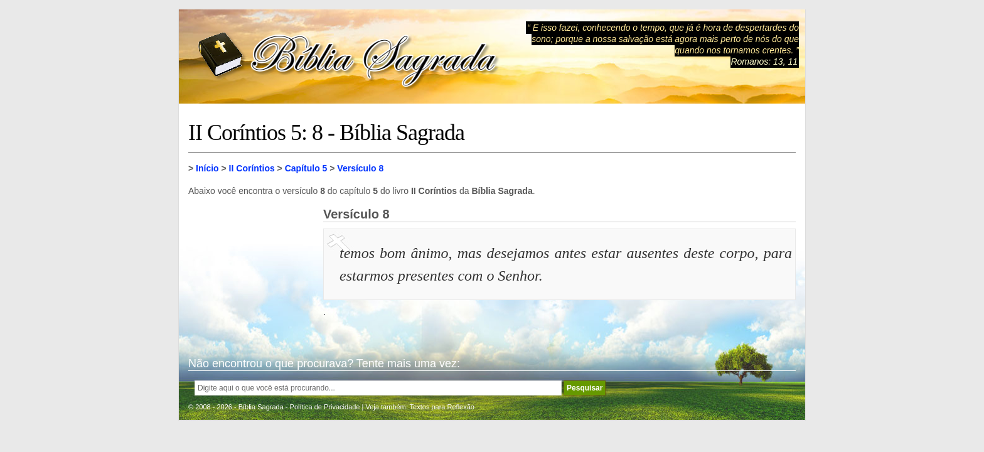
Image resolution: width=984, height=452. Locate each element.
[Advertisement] (251, 270)
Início (207, 168)
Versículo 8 (360, 168)
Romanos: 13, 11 (764, 61)
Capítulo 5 (306, 168)
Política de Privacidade (325, 407)
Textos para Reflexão (442, 407)
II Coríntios (252, 168)
